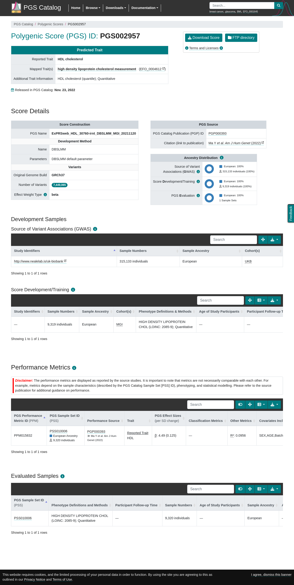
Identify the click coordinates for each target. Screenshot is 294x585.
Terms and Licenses (204, 48)
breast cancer (216, 11)
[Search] (233, 239)
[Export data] (274, 239)
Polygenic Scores (50, 24)
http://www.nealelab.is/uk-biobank (38, 261)
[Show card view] (240, 404)
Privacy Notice (34, 579)
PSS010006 (58, 431)
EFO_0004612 (150, 69)
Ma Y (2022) (235, 143)
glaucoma (230, 11)
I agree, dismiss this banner (271, 574)
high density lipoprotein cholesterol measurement (97, 69)
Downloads (114, 8)
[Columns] (261, 300)
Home (75, 8)
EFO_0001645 (250, 11)
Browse (92, 8)
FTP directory (241, 38)
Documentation (143, 8)
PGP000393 (217, 133)
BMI (239, 11)
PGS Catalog (23, 24)
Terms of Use (62, 579)
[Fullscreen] (263, 239)
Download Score (204, 38)
